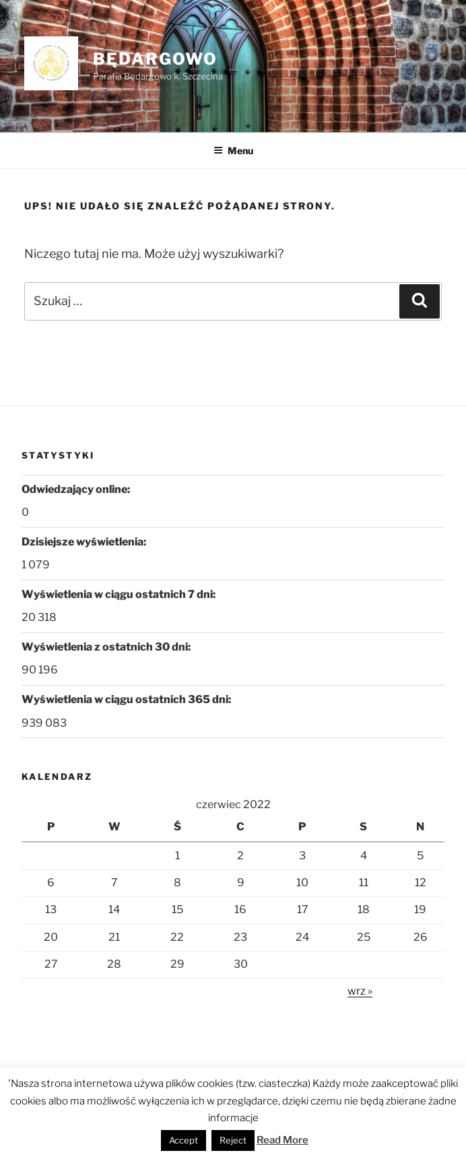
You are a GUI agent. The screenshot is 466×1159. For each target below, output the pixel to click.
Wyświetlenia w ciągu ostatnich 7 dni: (120, 594)
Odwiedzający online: (77, 489)
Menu (233, 150)
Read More (282, 1140)
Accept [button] (183, 1140)
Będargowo (155, 59)
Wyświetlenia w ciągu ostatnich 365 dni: (127, 699)
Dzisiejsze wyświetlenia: (85, 541)
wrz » (359, 991)
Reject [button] (233, 1140)
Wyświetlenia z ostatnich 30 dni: (107, 646)
